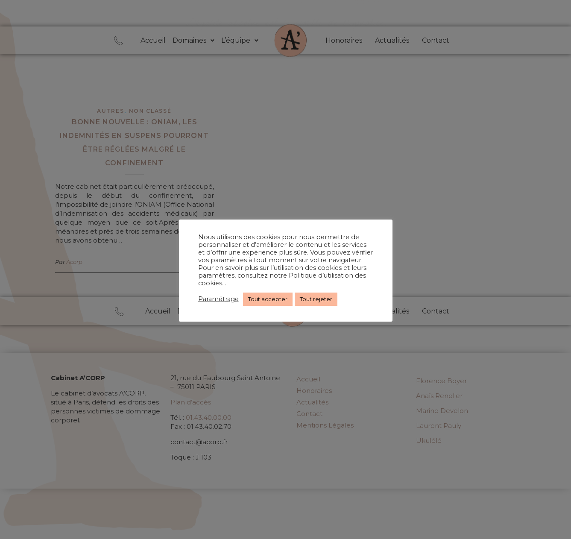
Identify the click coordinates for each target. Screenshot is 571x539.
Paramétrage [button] (218, 299)
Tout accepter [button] (267, 299)
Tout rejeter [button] (316, 299)
